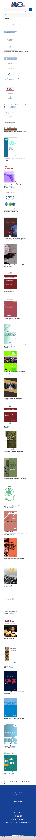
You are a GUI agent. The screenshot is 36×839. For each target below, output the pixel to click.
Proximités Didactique (12, 506)
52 (5, 784)
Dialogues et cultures (11, 346)
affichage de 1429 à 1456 (17, 24)
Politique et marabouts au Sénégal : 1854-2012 (14, 184)
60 (22, 784)
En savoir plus (27, 838)
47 (20, 782)
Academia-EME (14, 832)
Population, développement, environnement (13, 451)
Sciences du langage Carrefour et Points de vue (17, 533)
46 (18, 782)
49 (24, 782)
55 (11, 784)
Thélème (10, 186)
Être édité (18, 807)
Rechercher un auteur (18, 805)
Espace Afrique (11, 373)
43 (12, 782)
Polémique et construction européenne (12, 424)
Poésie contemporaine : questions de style (13, 745)
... (23, 784)
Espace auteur (18, 808)
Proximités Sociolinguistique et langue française (17, 53)
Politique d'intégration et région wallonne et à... (14, 158)
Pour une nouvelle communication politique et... (14, 558)
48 (22, 782)
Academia (11, 160)
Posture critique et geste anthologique (12, 504)
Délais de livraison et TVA (18, 798)
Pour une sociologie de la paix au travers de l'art (14, 585)
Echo (9, 666)
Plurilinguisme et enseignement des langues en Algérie (16, 51)
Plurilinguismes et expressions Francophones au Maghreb (16, 104)
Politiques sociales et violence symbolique (13, 398)
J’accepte (32, 838)
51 (29, 782)
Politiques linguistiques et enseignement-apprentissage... (16, 344)
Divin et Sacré (11, 773)
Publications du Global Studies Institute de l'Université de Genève (17, 720)
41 (8, 782)
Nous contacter (18, 824)
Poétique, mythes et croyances (10, 771)
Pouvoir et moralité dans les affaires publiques (14, 691)
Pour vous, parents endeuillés (10, 611)
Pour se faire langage (8, 531)
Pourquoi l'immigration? (9, 638)
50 (27, 782)
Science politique (11, 319)
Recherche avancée (28, 11)
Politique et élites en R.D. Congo (11, 211)
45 (16, 782)
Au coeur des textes (12, 746)
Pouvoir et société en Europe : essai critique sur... (14, 718)
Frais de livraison (18, 796)
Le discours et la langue (11, 293)
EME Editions (11, 54)
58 (17, 784)
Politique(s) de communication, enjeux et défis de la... (15, 264)
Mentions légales (26, 832)
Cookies (20, 832)
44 (14, 782)
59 (19, 784)
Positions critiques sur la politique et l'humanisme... (15, 478)
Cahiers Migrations (12, 159)
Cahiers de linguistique (11, 106)
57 (15, 784)
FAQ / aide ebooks (18, 792)
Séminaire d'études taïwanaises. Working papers (18, 239)
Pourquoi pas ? (7, 665)
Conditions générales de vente (17, 794)
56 (13, 784)
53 (7, 784)
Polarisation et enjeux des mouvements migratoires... (15, 131)
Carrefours (10, 639)
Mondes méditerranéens (13, 133)
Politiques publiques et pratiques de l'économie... (14, 371)
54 (9, 784)
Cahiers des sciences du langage (14, 479)
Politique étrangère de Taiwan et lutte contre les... (15, 238)
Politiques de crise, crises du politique (12, 318)
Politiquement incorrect (9, 291)
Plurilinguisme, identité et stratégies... (12, 78)
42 (10, 782)
